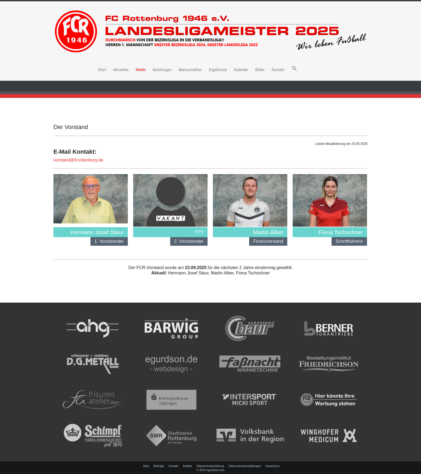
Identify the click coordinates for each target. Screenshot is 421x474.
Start (102, 69)
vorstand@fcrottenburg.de (78, 160)
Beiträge (159, 466)
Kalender (241, 69)
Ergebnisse (218, 69)
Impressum (273, 466)
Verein (141, 69)
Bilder (259, 69)
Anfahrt (187, 466)
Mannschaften (190, 69)
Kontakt (278, 69)
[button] (294, 70)
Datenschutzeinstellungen (244, 466)
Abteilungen (162, 69)
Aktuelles (120, 69)
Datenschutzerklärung (210, 466)
